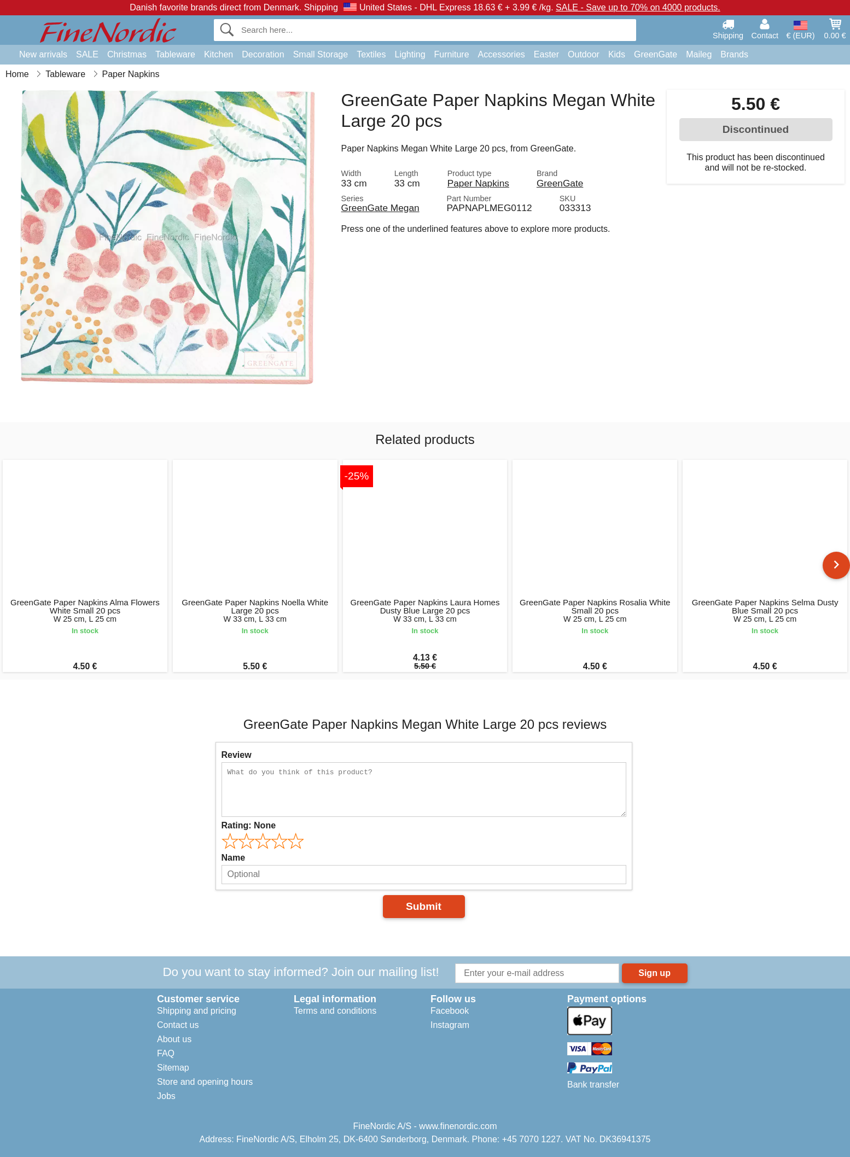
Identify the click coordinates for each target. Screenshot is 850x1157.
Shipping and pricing (196, 1010)
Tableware (175, 54)
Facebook (449, 1010)
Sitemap (173, 1067)
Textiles (371, 54)
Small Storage (320, 54)
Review (237, 754)
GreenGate (655, 54)
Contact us (178, 1025)
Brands (734, 54)
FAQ (165, 1053)
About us (174, 1039)
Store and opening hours (205, 1081)
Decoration (263, 54)
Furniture (451, 54)
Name (234, 857)
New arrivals (43, 54)
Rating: (249, 825)
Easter (546, 54)
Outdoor (583, 54)
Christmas (127, 54)
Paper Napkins (478, 183)
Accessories (501, 54)
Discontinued (756, 129)
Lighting (410, 54)
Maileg (699, 54)
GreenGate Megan (380, 207)
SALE (87, 54)
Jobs (166, 1096)
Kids (616, 54)
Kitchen (218, 54)
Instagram (449, 1025)
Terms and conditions (335, 1010)
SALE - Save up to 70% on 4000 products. (638, 7)
